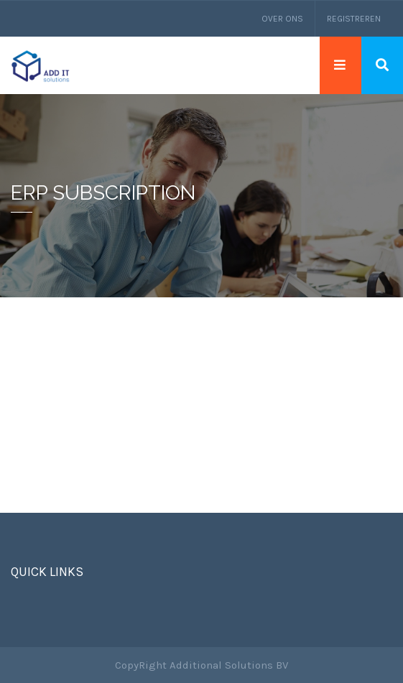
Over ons (282, 19)
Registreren (354, 19)
